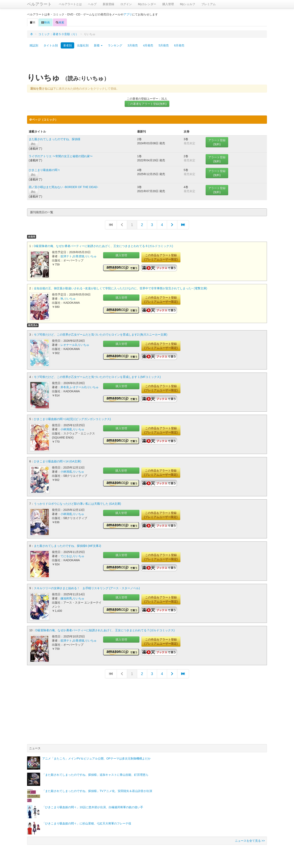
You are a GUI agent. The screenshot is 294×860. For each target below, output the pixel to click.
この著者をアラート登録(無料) (146, 103)
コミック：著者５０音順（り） (58, 34)
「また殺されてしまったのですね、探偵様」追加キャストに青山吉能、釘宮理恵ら (95, 773)
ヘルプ (92, 4)
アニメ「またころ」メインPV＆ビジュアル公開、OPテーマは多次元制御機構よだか (96, 757)
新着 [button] (98, 45)
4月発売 (148, 45)
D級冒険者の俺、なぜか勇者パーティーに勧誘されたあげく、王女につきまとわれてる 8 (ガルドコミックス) (103, 246)
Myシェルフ (187, 4)
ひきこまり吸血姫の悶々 (44, 170)
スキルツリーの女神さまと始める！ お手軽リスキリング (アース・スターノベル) (87, 587)
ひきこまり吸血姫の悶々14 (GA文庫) (57, 460)
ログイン (126, 4)
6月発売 (179, 45)
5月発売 (163, 45)
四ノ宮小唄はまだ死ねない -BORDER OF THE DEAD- (63, 187)
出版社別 (83, 45)
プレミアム (208, 4)
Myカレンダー (147, 4)
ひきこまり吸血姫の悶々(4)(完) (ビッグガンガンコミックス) (72, 418)
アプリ (127, 14)
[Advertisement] (147, 62)
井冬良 (64, 386)
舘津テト (66, 256)
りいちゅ (91, 256)
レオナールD (68, 344)
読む (33, 143)
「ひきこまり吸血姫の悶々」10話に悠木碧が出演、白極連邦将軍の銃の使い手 (92, 806)
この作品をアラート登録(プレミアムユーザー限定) (161, 257)
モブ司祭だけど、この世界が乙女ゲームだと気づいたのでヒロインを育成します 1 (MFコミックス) (97, 376)
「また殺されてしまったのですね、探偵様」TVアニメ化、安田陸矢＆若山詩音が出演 (97, 789)
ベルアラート (39, 4)
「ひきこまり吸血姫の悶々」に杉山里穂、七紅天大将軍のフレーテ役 (86, 822)
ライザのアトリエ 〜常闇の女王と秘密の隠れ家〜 (61, 156)
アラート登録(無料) (217, 142)
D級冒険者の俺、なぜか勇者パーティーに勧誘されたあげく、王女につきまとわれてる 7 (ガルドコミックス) (105, 629)
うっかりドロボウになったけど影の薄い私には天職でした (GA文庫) (77, 502)
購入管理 (168, 4)
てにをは (66, 555)
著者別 (67, 45)
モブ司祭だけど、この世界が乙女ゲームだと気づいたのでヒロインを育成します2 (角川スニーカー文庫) (100, 334)
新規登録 (108, 4)
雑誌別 (34, 45)
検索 (60, 22)
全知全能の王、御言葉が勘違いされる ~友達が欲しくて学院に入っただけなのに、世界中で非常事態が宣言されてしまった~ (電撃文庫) (120, 288)
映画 (45, 22)
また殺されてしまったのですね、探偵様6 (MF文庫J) (67, 545)
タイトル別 (50, 45)
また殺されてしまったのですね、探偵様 (54, 139)
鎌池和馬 (66, 597)
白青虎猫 (78, 256)
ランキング (115, 45)
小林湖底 (66, 429)
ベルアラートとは (70, 4)
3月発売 (133, 45)
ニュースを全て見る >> (250, 839)
